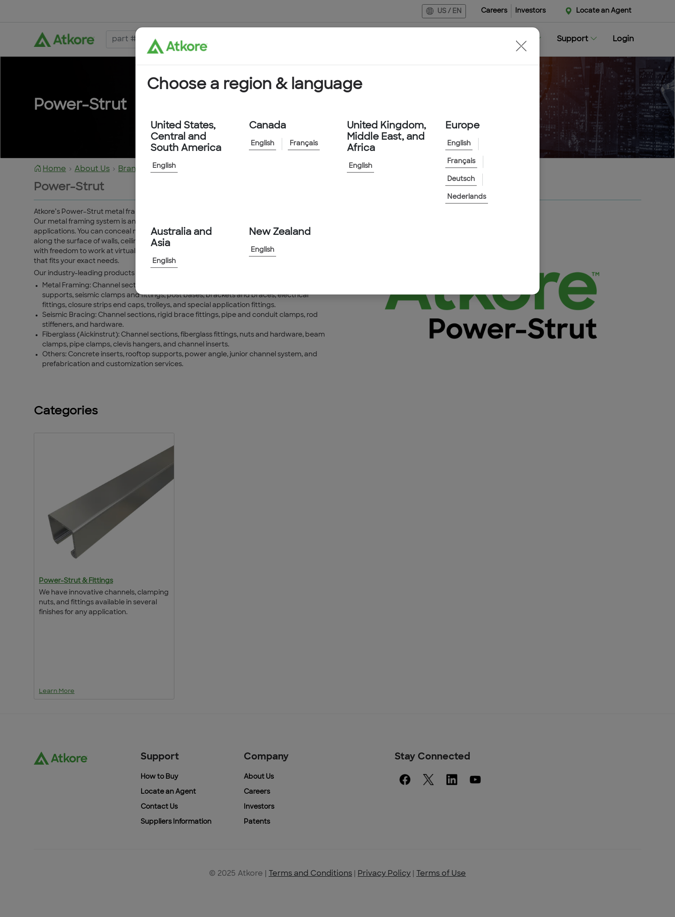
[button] (521, 46)
